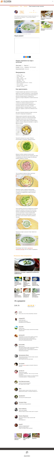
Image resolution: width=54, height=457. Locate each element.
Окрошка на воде (26, 439)
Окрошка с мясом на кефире (46, 19)
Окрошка (34, 438)
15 (33, 10)
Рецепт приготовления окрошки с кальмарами (36, 295)
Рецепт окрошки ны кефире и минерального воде (26, 284)
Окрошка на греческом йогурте (46, 29)
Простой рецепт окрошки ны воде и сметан (17, 295)
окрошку (24, 365)
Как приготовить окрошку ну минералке (26, 295)
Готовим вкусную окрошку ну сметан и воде (35, 283)
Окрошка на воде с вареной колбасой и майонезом (26, 272)
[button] (52, 1)
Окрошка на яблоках (17, 439)
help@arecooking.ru (27, 456)
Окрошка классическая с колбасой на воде (18, 283)
